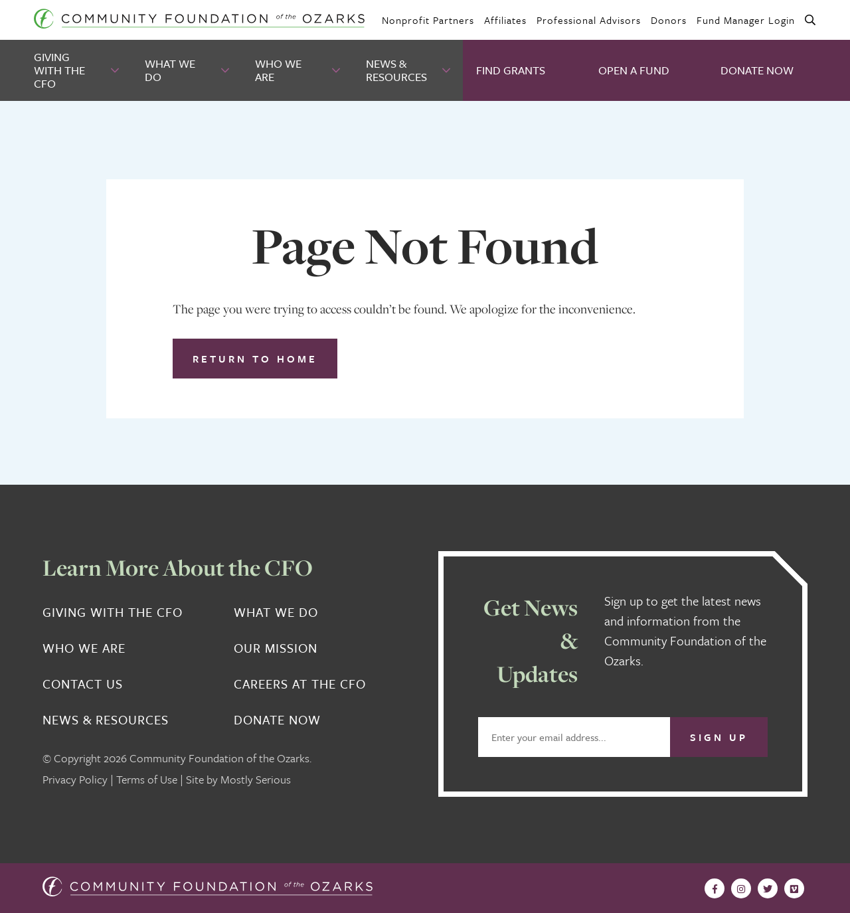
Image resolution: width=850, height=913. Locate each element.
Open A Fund (633, 70)
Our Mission (275, 648)
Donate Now (757, 70)
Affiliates (505, 20)
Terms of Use (146, 779)
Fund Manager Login (746, 20)
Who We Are (278, 70)
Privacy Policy (75, 779)
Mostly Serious (255, 779)
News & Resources (396, 70)
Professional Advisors (589, 20)
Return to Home (255, 358)
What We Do (170, 70)
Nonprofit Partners (428, 20)
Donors (669, 20)
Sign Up (719, 737)
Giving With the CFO (59, 70)
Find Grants (510, 70)
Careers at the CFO (300, 684)
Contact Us (82, 684)
